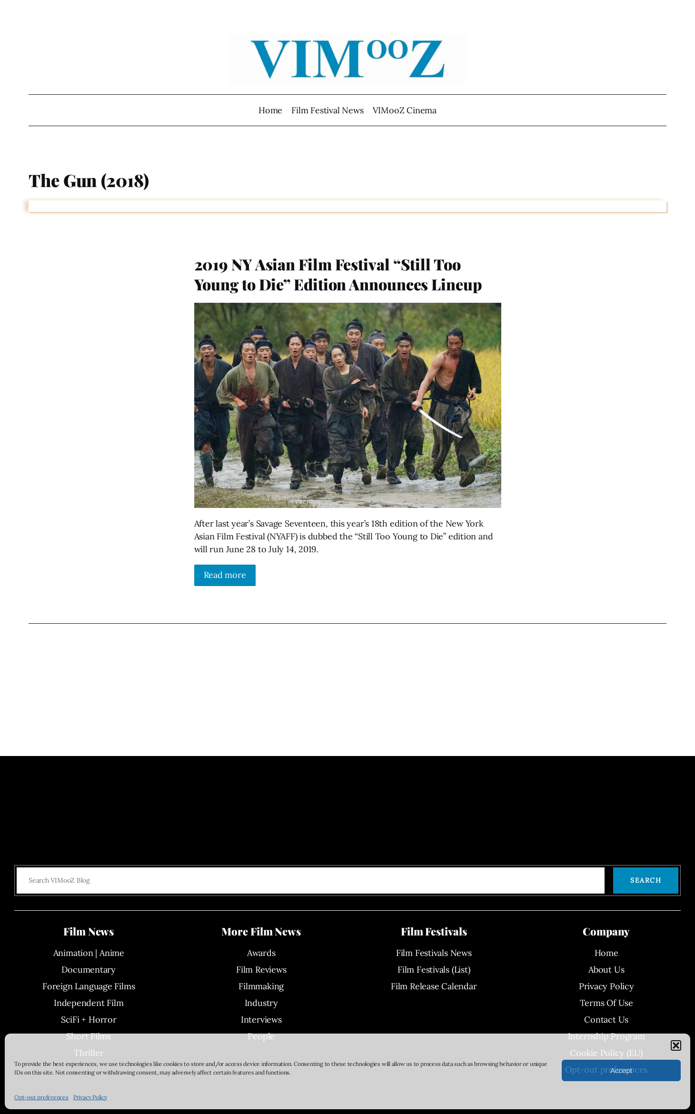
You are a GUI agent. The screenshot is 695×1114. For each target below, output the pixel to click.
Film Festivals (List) (433, 969)
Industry (261, 1002)
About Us (606, 969)
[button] (676, 1045)
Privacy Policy (90, 1097)
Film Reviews (261, 969)
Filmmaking (261, 986)
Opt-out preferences (41, 1097)
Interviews (261, 1019)
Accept (621, 1070)
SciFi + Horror (89, 1019)
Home (270, 110)
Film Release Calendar (434, 986)
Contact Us (606, 1019)
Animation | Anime (88, 952)
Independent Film (88, 1002)
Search (645, 880)
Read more (225, 574)
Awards (261, 952)
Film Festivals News (434, 952)
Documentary (88, 969)
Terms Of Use (606, 1002)
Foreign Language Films (88, 986)
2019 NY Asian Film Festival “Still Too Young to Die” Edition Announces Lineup (338, 274)
